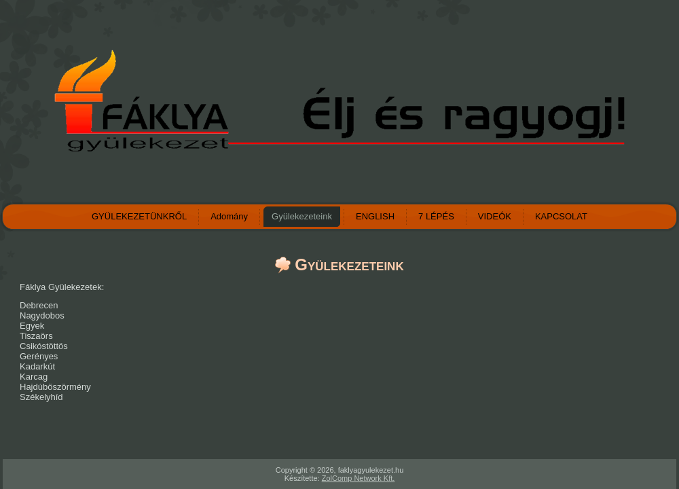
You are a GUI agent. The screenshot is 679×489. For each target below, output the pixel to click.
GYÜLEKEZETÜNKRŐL (139, 216)
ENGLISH (375, 216)
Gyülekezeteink (302, 216)
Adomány (229, 216)
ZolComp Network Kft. (358, 478)
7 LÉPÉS (436, 216)
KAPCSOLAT (561, 216)
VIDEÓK (494, 216)
